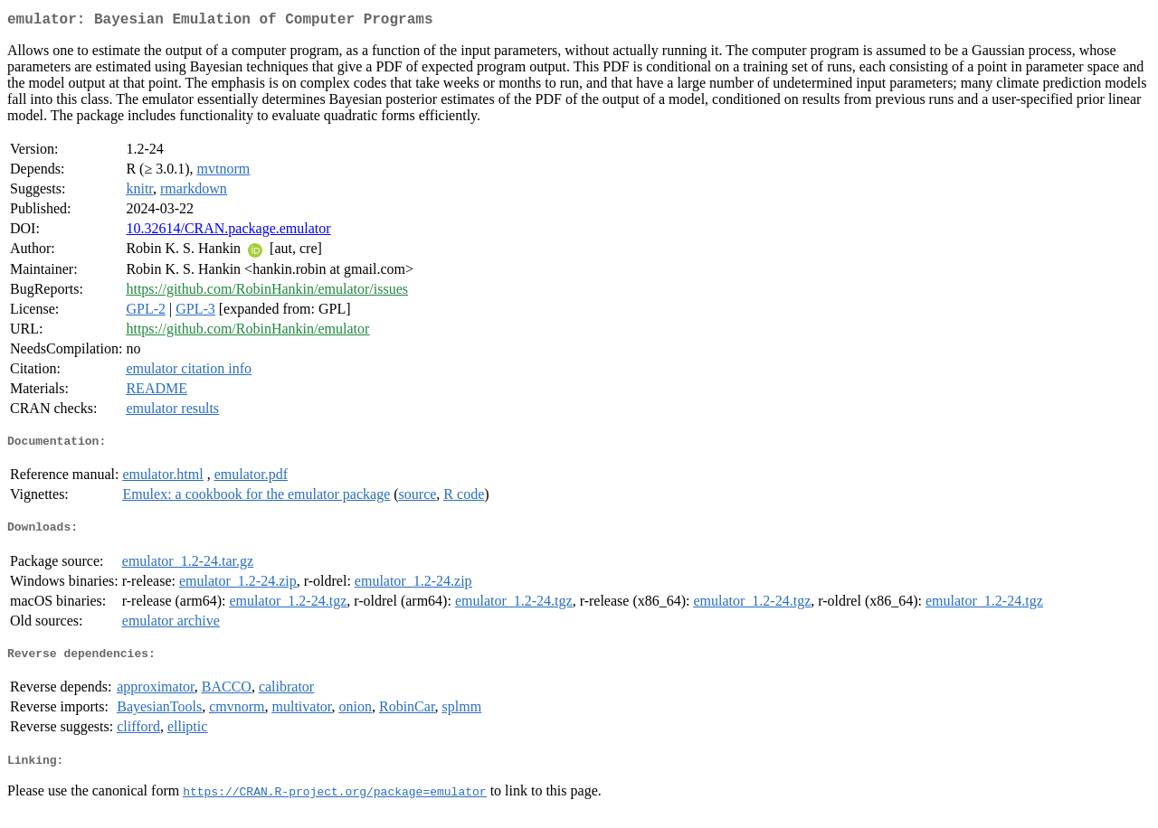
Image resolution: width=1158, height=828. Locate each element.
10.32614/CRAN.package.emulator (228, 232)
